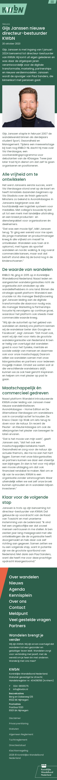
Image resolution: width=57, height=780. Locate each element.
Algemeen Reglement (21, 734)
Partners (17, 626)
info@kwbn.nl (20, 689)
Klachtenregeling (18, 750)
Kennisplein (20, 595)
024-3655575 (20, 686)
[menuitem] (13, 9)
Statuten (14, 729)
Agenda (17, 589)
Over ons (18, 601)
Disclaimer (15, 718)
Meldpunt (18, 613)
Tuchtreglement (18, 739)
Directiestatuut (17, 745)
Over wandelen (24, 577)
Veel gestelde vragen (30, 620)
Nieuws (16, 583)
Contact (17, 607)
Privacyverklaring (18, 723)
